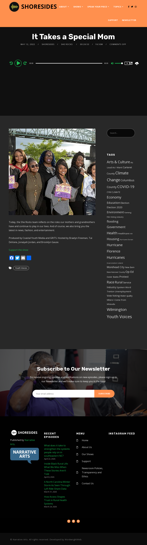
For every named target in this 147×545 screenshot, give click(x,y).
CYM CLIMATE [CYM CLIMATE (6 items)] (113, 192)
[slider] (69, 63)
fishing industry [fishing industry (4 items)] (117, 217)
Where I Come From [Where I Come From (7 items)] (116, 300)
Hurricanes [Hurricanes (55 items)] (116, 257)
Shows (77, 6)
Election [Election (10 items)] (125, 202)
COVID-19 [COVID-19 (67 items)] (125, 186)
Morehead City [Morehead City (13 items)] (115, 267)
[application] (69, 63)
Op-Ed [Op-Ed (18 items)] (129, 272)
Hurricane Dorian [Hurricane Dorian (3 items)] (126, 240)
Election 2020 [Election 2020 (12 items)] (114, 207)
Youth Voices (21, 268)
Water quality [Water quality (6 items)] (126, 295)
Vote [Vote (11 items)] (109, 295)
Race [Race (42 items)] (110, 282)
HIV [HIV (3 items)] (131, 234)
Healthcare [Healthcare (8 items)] (123, 233)
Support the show (18, 249)
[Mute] (112, 63)
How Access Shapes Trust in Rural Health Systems (55, 500)
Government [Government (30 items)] (116, 227)
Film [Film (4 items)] (108, 217)
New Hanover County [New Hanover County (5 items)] (116, 272)
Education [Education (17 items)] (113, 203)
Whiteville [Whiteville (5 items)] (111, 304)
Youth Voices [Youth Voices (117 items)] (119, 316)
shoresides (48, 44)
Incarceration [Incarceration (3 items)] (112, 263)
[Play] (18, 63)
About (63, 6)
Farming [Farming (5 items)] (127, 212)
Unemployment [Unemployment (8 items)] (123, 291)
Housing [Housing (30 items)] (113, 239)
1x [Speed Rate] (127, 63)
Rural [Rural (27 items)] (119, 282)
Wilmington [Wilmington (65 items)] (117, 309)
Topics (117, 6)
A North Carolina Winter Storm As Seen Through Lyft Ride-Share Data (57, 485)
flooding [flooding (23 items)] (112, 221)
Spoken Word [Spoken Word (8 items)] (124, 287)
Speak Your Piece (97, 6)
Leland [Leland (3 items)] (120, 263)
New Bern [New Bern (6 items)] (129, 267)
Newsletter (129, 20)
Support (113, 20)
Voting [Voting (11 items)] (116, 295)
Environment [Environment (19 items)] (115, 212)
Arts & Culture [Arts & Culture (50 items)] (118, 162)
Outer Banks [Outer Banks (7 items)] (113, 277)
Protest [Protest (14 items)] (124, 276)
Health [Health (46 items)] (112, 233)
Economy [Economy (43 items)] (114, 197)
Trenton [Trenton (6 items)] (110, 291)
